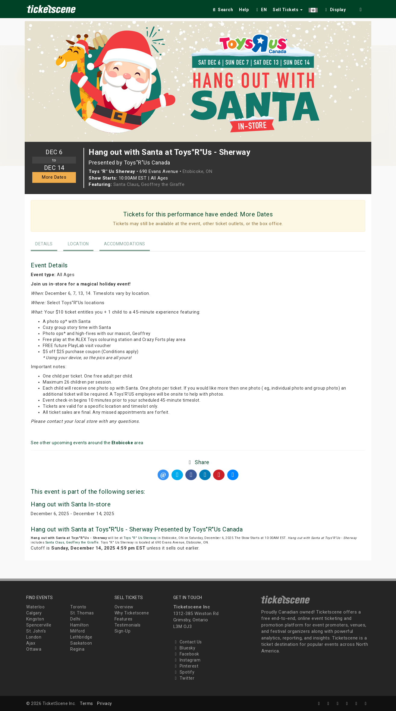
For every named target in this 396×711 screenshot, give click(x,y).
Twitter (184, 678)
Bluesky (184, 648)
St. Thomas (82, 613)
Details (44, 243)
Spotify (184, 672)
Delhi (75, 619)
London (33, 637)
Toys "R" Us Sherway (140, 538)
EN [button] (261, 9)
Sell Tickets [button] (288, 9)
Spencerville (38, 625)
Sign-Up (123, 631)
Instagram (187, 660)
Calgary (34, 613)
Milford (77, 631)
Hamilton (79, 625)
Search (222, 9)
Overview (124, 606)
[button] (313, 9)
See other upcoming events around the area (87, 442)
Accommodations (124, 243)
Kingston (35, 619)
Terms (86, 703)
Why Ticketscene (132, 613)
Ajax (30, 643)
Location (78, 243)
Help (244, 9)
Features (124, 619)
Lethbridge (81, 637)
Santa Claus (126, 184)
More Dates (54, 177)
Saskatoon (81, 643)
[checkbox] (335, 9)
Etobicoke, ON (197, 171)
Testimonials (128, 625)
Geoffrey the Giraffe (162, 184)
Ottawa (33, 649)
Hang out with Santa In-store (71, 504)
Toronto (78, 606)
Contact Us (187, 641)
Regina (77, 649)
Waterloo (35, 606)
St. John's (36, 631)
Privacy (104, 703)
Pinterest (186, 666)
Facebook (186, 654)
